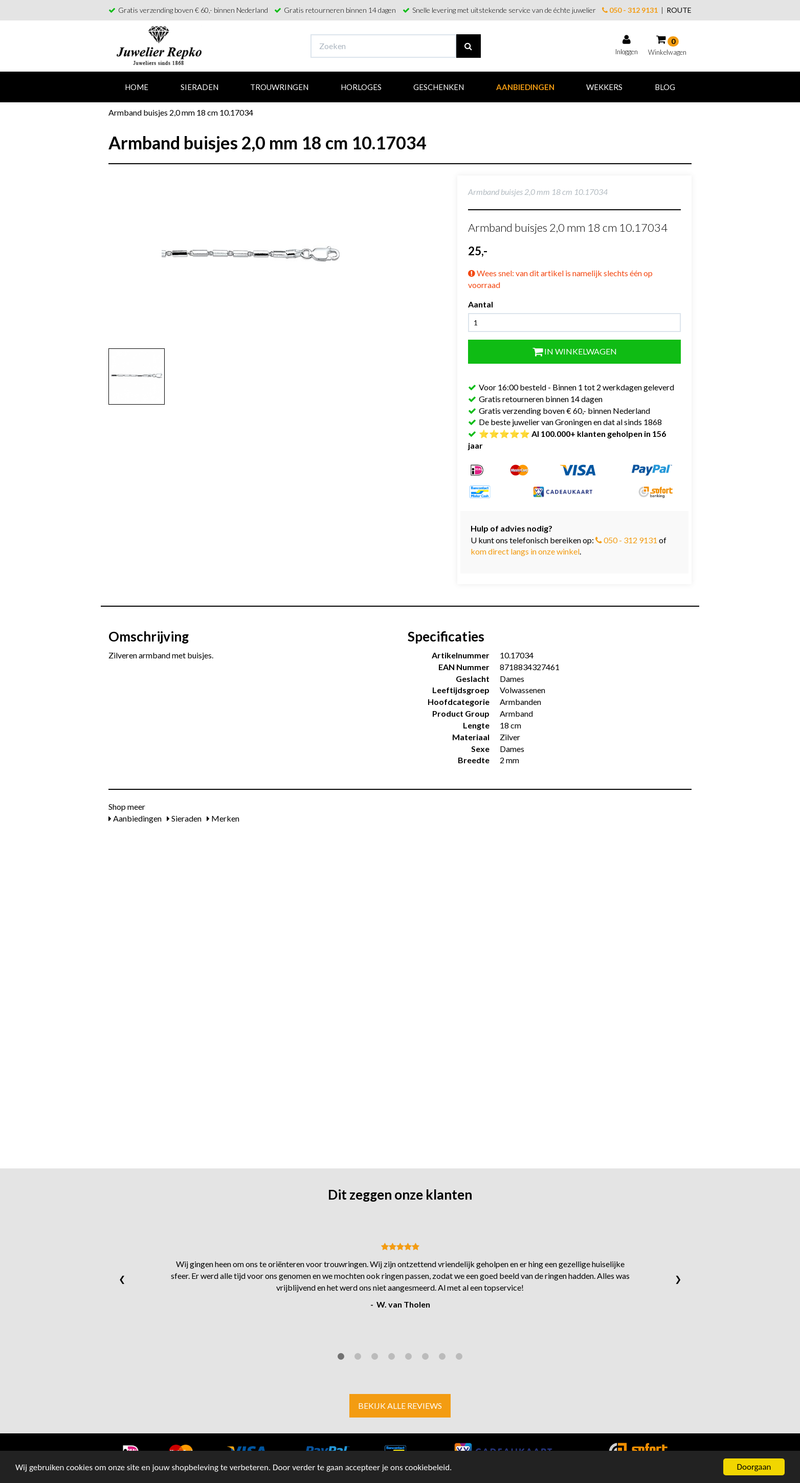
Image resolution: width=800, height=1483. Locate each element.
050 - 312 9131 (630, 10)
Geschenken (438, 87)
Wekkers (604, 87)
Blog (665, 87)
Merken (223, 818)
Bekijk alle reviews (400, 1405)
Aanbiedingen (525, 87)
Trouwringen (279, 87)
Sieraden (199, 87)
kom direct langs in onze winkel (525, 551)
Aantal (480, 304)
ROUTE (679, 10)
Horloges (361, 87)
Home (136, 87)
